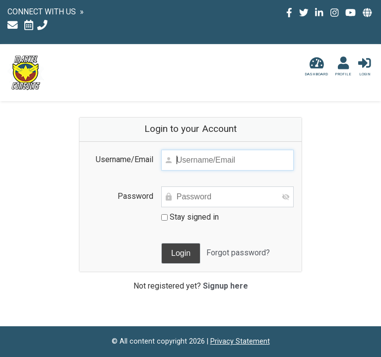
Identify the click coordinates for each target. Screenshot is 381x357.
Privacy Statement (240, 341)
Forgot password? (238, 252)
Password (135, 196)
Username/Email (124, 159)
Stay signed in (190, 217)
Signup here (225, 286)
